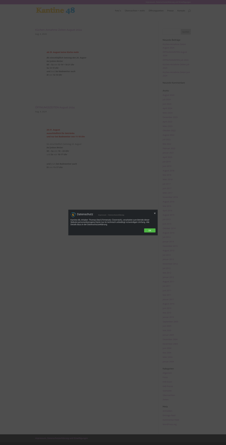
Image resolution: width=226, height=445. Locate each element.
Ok (149, 230)
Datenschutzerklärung (116, 215)
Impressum (102, 215)
